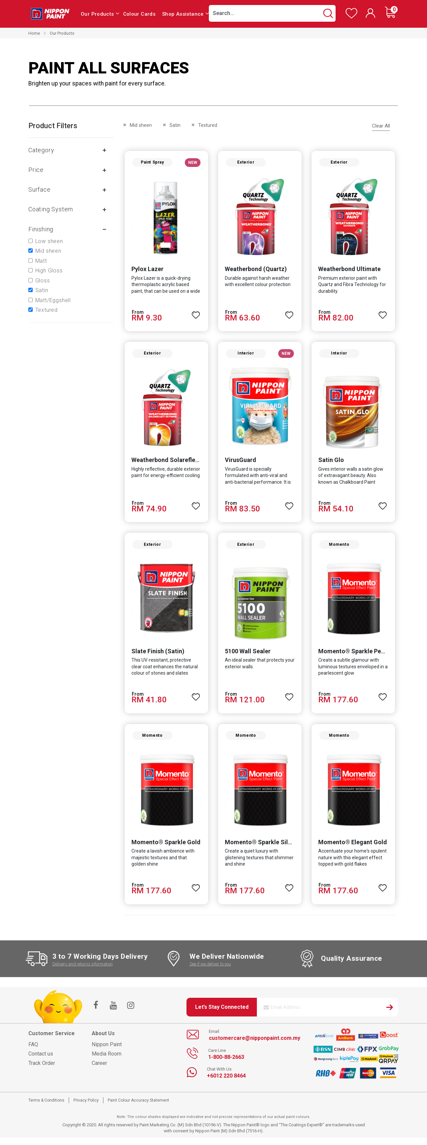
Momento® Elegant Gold (353, 849)
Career (99, 1070)
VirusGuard (240, 463)
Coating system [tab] (50, 209)
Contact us (40, 1061)
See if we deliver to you (210, 970)
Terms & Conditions (46, 1107)
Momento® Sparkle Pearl (354, 656)
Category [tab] (41, 150)
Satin (41, 290)
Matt (41, 261)
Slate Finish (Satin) (155, 656)
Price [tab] (36, 169)
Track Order (41, 1070)
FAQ (33, 1051)
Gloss (42, 280)
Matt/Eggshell (53, 300)
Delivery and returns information (82, 970)
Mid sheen (48, 251)
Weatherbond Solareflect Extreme (176, 463)
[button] (195, 313)
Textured (46, 310)
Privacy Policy (86, 1107)
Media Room (106, 1061)
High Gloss (49, 270)
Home (34, 33)
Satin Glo (332, 463)
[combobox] (272, 13)
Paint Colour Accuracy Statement (138, 1107)
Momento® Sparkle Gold (163, 849)
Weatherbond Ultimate (350, 270)
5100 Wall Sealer (247, 656)
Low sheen (49, 241)
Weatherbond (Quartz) (255, 270)
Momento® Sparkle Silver (260, 849)
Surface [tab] (39, 189)
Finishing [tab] (40, 229)
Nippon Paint (107, 1051)
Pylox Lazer (145, 270)
